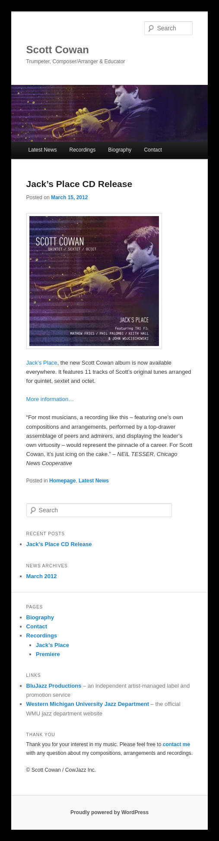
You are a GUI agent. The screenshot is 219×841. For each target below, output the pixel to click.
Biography (119, 150)
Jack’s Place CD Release (79, 184)
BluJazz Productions (54, 686)
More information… (50, 399)
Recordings (83, 150)
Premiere (48, 654)
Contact (153, 150)
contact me (176, 744)
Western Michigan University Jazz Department (87, 704)
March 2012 (41, 576)
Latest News (42, 150)
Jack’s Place (41, 362)
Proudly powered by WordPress (109, 812)
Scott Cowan (57, 49)
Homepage (62, 481)
